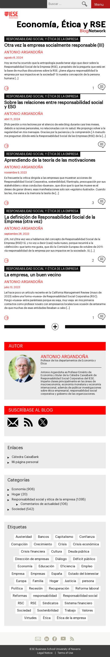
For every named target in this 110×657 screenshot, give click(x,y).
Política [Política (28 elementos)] (17, 588)
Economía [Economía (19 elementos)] (25, 566)
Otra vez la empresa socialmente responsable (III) (54, 45)
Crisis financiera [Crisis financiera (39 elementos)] (33, 551)
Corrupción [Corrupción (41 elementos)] (19, 544)
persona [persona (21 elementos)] (88, 581)
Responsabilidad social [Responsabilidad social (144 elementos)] (80, 595)
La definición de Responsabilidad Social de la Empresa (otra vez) (49, 219)
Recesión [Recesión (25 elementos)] (36, 588)
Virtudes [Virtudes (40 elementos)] (30, 618)
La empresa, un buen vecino (32, 275)
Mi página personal (25, 462)
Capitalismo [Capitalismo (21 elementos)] (64, 536)
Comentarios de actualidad (40, 504)
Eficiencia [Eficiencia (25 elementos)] (67, 566)
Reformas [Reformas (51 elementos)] (20, 595)
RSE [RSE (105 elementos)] (33, 603)
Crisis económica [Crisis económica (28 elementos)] (86, 544)
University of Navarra (68, 649)
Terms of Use (65, 653)
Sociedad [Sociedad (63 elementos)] (24, 610)
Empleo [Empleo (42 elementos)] (86, 566)
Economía (19, 489)
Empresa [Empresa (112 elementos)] (18, 573)
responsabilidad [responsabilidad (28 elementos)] (45, 595)
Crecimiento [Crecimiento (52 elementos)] (43, 544)
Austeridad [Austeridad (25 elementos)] (24, 536)
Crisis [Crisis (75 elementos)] (62, 544)
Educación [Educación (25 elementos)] (46, 566)
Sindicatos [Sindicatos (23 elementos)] (50, 603)
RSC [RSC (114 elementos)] (21, 603)
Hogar (16, 494)
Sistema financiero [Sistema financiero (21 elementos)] (78, 603)
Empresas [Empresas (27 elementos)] (38, 573)
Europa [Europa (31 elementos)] (21, 581)
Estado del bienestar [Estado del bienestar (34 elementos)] (83, 573)
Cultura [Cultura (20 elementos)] (56, 551)
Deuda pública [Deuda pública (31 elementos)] (78, 551)
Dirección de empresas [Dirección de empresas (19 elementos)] (32, 559)
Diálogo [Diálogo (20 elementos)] (61, 559)
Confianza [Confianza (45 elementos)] (87, 536)
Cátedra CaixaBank (25, 457)
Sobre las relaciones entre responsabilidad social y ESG (53, 105)
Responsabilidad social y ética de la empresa (42, 39)
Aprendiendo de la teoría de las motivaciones (49, 160)
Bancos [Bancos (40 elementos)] (43, 536)
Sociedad (18, 509)
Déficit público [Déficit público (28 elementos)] (84, 559)
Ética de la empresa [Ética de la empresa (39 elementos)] (71, 618)
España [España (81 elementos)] (56, 573)
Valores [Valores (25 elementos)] (87, 610)
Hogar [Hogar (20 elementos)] (53, 581)
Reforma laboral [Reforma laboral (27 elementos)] (87, 588)
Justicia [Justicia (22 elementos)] (70, 581)
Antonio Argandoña (23, 52)
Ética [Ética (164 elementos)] (47, 618)
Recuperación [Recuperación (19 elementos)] (59, 588)
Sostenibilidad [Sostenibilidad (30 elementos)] (47, 610)
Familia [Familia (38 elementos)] (38, 581)
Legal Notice (44, 653)
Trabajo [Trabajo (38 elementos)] (70, 610)
